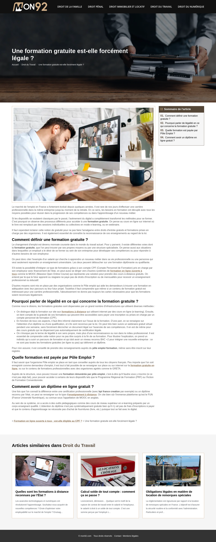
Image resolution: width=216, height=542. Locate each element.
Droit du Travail (161, 6)
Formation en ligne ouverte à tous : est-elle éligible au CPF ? (48, 421)
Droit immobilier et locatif (126, 6)
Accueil (15, 64)
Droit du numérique (191, 6)
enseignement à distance (82, 394)
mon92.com (86, 536)
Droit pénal (95, 6)
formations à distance (74, 311)
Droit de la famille (69, 6)
